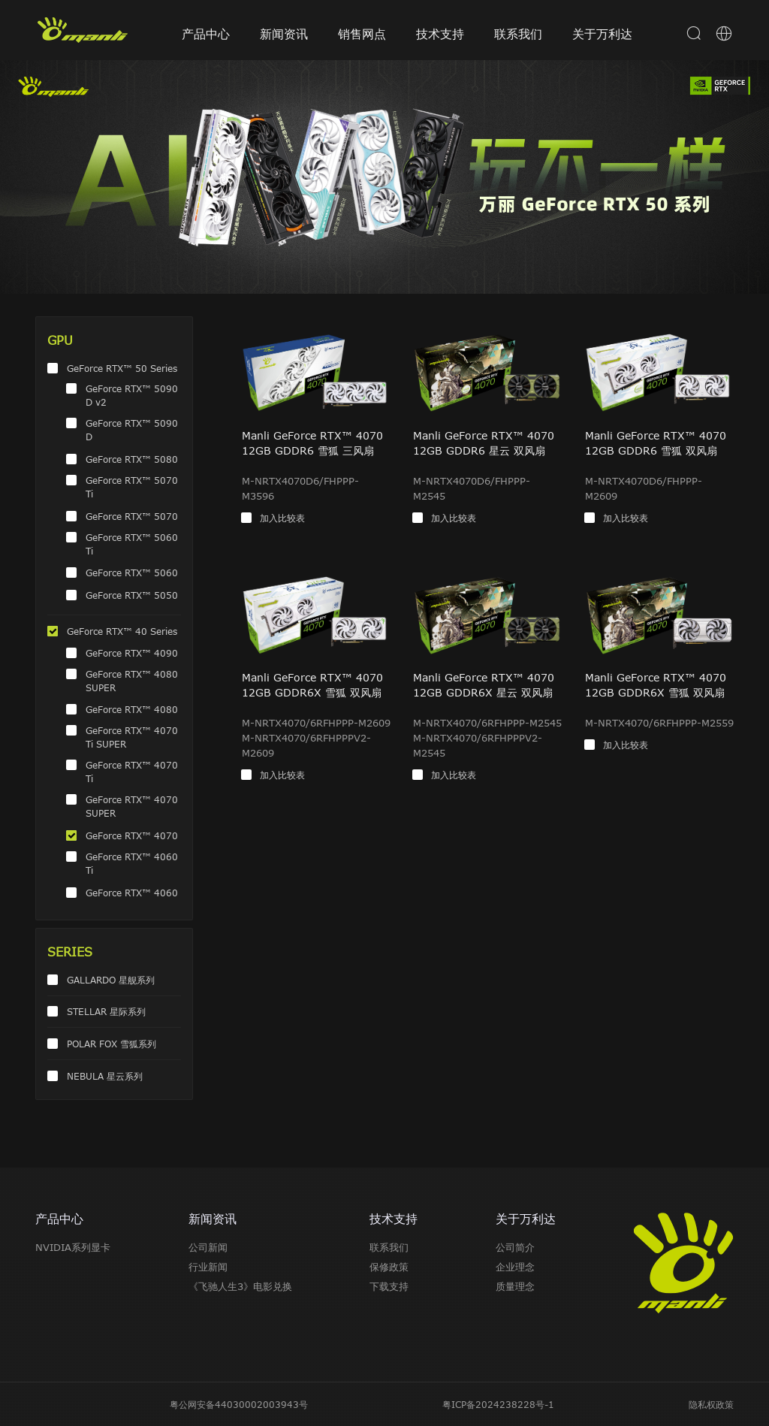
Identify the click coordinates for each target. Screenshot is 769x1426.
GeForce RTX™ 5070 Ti (132, 487)
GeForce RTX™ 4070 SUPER (132, 806)
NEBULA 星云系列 (105, 1076)
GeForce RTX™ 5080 (132, 459)
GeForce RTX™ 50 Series (122, 368)
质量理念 (515, 1286)
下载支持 (389, 1286)
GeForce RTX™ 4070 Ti (132, 772)
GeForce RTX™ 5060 (132, 572)
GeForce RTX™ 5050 (132, 595)
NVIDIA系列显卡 (72, 1247)
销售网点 (362, 34)
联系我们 (518, 34)
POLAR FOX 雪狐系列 (111, 1043)
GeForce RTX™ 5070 (132, 516)
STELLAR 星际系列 (106, 1011)
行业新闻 (208, 1267)
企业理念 (515, 1267)
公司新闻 (208, 1247)
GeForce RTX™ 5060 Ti (132, 544)
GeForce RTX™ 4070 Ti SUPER (132, 737)
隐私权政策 (711, 1404)
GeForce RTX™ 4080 (132, 709)
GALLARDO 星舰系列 (111, 979)
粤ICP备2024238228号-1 (498, 1404)
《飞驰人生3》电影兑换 (240, 1286)
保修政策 (389, 1267)
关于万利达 (602, 34)
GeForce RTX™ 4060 (132, 892)
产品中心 (206, 34)
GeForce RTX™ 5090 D (132, 430)
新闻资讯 (284, 34)
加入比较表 (282, 517)
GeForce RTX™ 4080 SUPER (132, 681)
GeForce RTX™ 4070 (132, 835)
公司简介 (515, 1247)
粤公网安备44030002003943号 (239, 1404)
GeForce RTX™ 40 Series (122, 631)
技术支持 (440, 34)
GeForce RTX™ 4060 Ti (132, 863)
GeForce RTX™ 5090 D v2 (132, 395)
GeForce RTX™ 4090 (132, 653)
